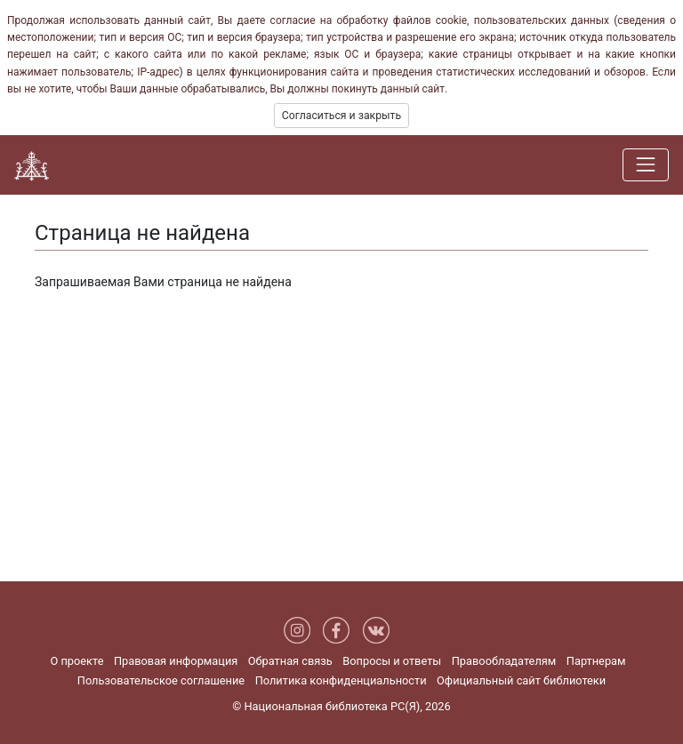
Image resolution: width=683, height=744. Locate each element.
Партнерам (596, 661)
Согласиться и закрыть (341, 115)
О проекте (76, 661)
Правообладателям (504, 661)
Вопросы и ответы (391, 661)
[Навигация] (646, 164)
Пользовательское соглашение (161, 680)
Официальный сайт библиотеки (521, 680)
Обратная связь (290, 661)
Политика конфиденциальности (341, 680)
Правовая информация (175, 661)
